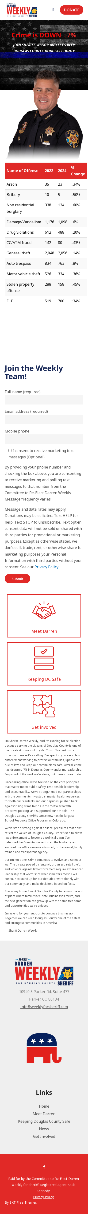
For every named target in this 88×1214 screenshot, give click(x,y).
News (44, 1128)
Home (44, 1106)
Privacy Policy (43, 1197)
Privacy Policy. (46, 566)
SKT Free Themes (23, 1202)
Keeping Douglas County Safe (44, 1121)
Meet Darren (44, 1113)
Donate (71, 9)
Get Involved (44, 1136)
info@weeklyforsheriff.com (44, 1006)
